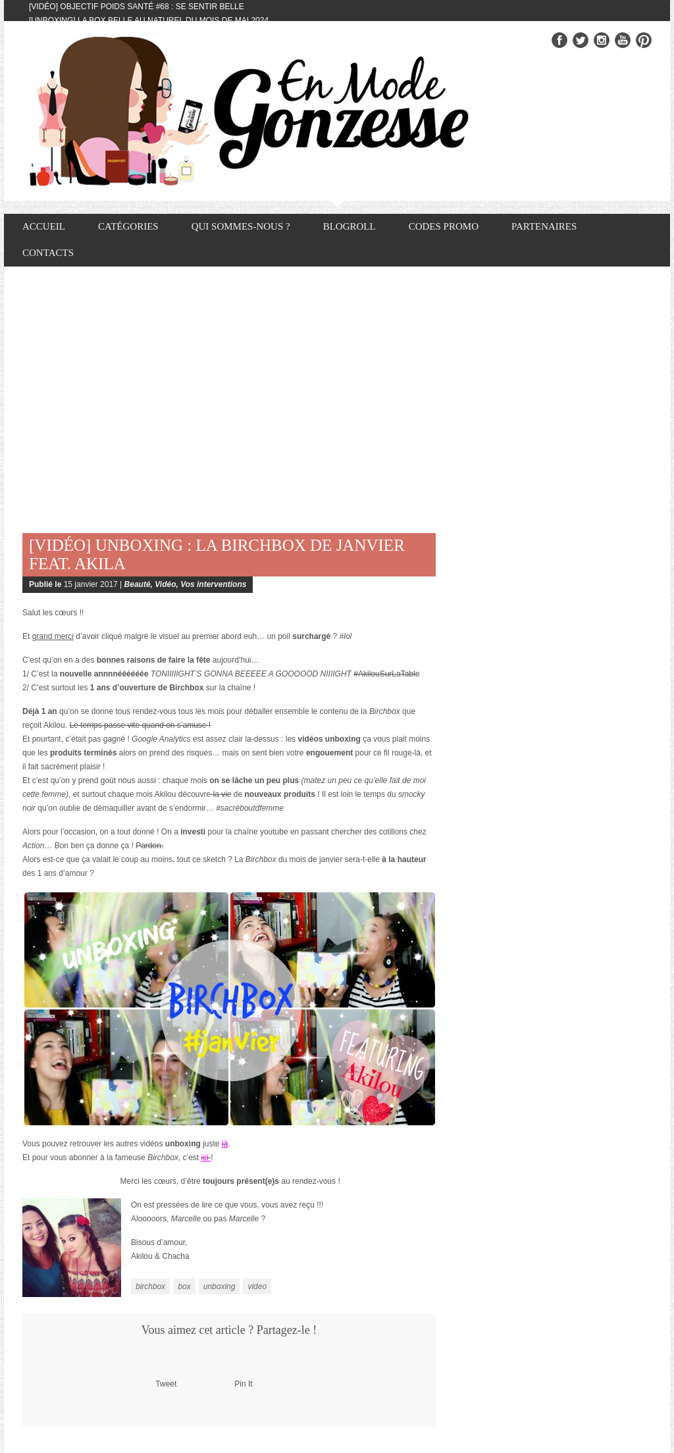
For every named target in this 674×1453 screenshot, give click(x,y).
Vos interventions (213, 584)
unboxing (219, 1286)
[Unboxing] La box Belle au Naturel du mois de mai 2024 (149, 20)
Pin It (243, 1384)
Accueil (43, 226)
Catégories (128, 226)
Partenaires (544, 226)
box (184, 1286)
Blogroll (349, 226)
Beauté (137, 584)
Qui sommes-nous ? (241, 226)
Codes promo (444, 226)
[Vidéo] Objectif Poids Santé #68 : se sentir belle (136, 6)
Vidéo (165, 584)
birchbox (150, 1286)
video (257, 1286)
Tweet (165, 1384)
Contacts (48, 252)
